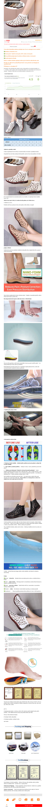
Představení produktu (13, 46)
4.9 (38, 40)
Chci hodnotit (23, 794)
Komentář (32, 46)
